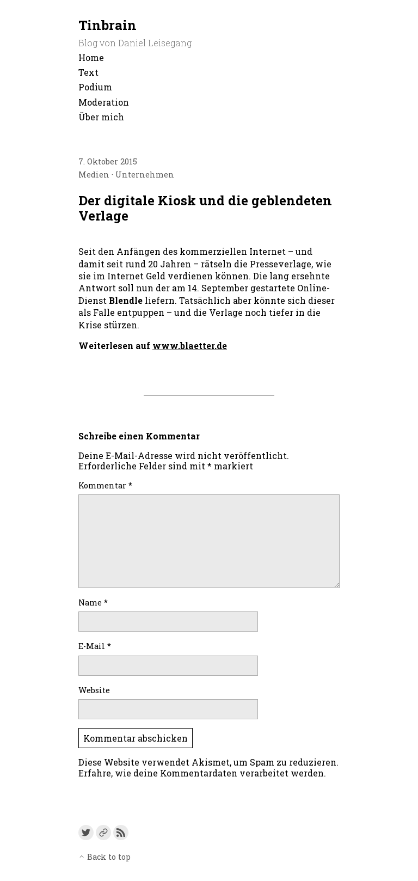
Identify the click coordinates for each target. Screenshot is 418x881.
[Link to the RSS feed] (120, 832)
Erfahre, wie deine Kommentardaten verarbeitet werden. (202, 773)
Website (94, 690)
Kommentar (105, 485)
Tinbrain (107, 25)
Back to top (104, 856)
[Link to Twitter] (86, 832)
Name (93, 602)
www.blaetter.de (189, 345)
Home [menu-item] (91, 57)
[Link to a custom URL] (103, 832)
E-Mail (94, 646)
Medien (93, 174)
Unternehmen (144, 174)
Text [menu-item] (88, 72)
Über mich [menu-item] (101, 117)
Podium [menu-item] (95, 87)
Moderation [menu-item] (103, 102)
